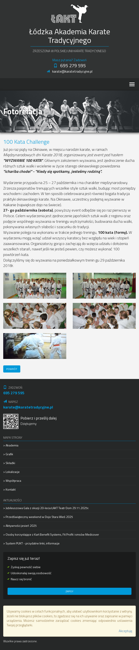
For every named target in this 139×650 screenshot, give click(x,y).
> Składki (9, 463)
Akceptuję (125, 630)
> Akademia (10, 445)
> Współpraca (12, 480)
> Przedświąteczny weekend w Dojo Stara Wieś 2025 (38, 516)
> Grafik (8, 454)
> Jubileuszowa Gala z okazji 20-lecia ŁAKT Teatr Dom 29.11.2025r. (46, 508)
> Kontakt (9, 489)
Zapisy (69, 591)
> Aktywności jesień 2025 (20, 525)
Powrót (11, 369)
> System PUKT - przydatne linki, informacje (31, 543)
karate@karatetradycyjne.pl (69, 71)
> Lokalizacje (11, 471)
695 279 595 (70, 65)
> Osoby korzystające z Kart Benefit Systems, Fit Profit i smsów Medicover (51, 534)
